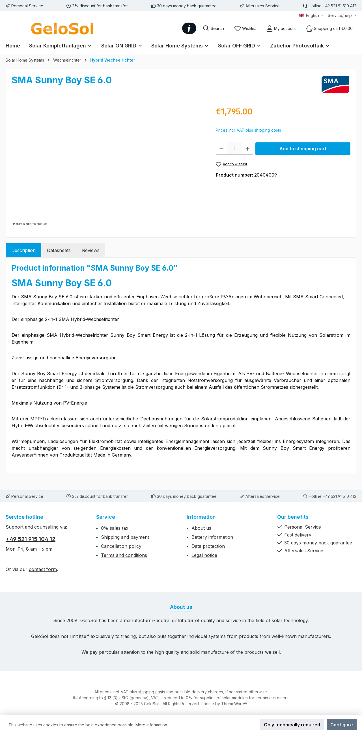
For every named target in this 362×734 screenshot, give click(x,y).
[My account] (280, 28)
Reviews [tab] (91, 250)
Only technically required (292, 725)
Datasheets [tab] (59, 250)
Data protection (208, 546)
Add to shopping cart (302, 148)
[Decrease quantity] (221, 148)
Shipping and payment (125, 537)
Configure (341, 725)
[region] (108, 166)
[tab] (23, 250)
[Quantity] (234, 148)
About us (201, 528)
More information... (152, 724)
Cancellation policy (121, 546)
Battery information (212, 537)
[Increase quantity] (247, 148)
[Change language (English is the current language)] (311, 15)
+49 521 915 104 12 (30, 539)
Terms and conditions (124, 555)
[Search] (213, 28)
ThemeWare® (234, 703)
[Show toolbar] (189, 28)
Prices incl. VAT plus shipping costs (248, 130)
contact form (43, 569)
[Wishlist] (245, 28)
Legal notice (204, 555)
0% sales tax (114, 528)
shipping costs (151, 691)
